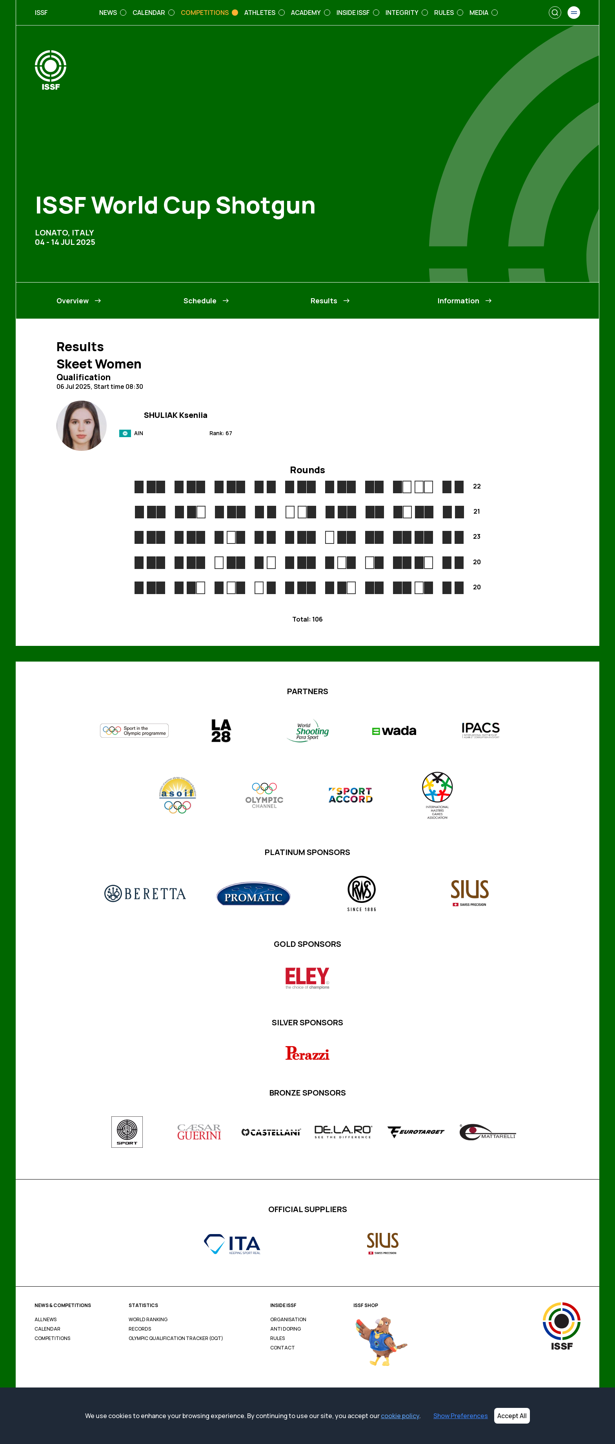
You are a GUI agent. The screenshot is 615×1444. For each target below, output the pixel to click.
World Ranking (148, 1319)
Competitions (52, 1338)
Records (140, 1329)
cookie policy (400, 1415)
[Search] (555, 12)
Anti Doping (285, 1329)
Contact (282, 1348)
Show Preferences (460, 1415)
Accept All (512, 1415)
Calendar (47, 1329)
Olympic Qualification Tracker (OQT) (176, 1338)
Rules (277, 1338)
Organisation (288, 1319)
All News (45, 1319)
